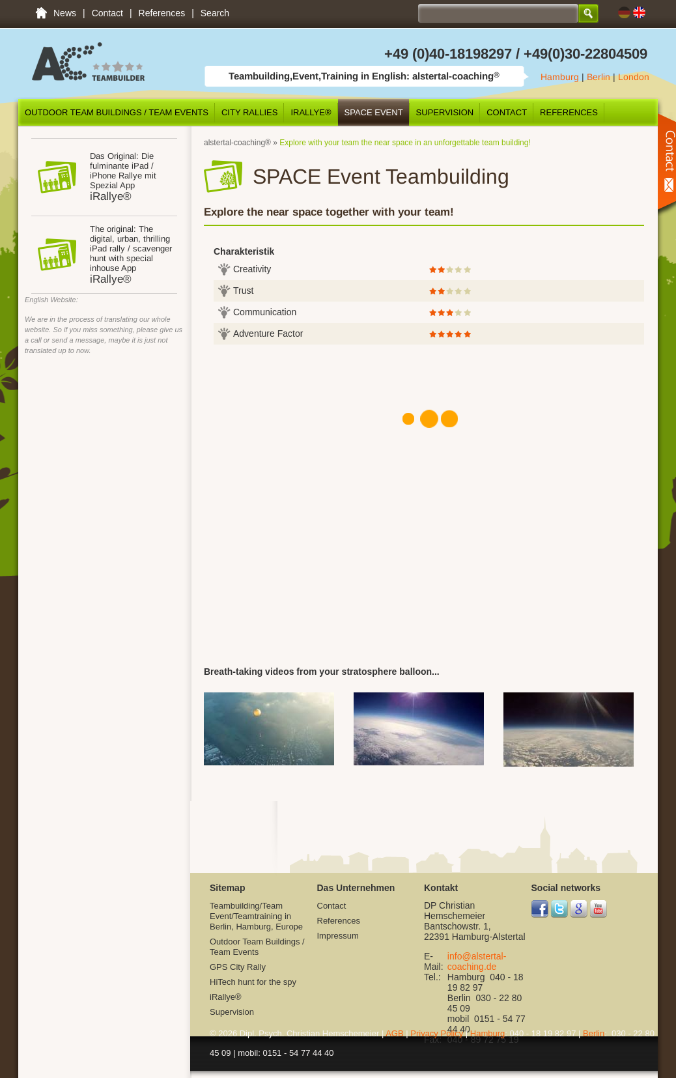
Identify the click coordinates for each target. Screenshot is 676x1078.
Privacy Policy (436, 1033)
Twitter (560, 909)
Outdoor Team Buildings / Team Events (116, 112)
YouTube (599, 909)
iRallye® (310, 112)
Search (215, 13)
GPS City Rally (238, 967)
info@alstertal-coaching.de (476, 961)
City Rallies (249, 112)
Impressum (338, 936)
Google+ (579, 909)
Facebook (540, 909)
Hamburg (560, 77)
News (64, 13)
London (633, 77)
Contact (107, 13)
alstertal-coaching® (237, 142)
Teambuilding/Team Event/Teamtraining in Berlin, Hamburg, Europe (41, 13)
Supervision (445, 112)
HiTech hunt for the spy (253, 982)
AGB (394, 1033)
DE (624, 13)
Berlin (598, 77)
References (162, 13)
